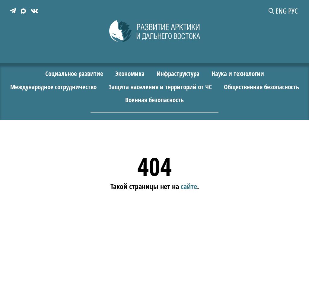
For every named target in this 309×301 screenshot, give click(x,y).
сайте (189, 186)
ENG (283, 11)
